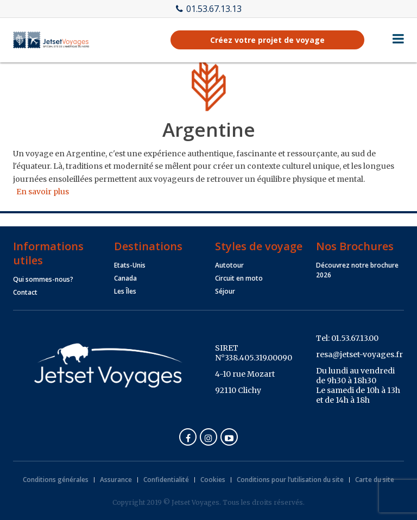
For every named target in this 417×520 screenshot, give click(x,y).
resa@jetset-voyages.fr (359, 354)
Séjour (225, 291)
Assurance (116, 479)
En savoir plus (42, 191)
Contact (25, 292)
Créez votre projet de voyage (267, 40)
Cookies (212, 479)
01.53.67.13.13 (209, 9)
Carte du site (374, 479)
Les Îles (125, 291)
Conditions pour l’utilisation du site (290, 479)
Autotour (229, 265)
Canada (125, 278)
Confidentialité (166, 479)
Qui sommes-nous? (43, 279)
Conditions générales (56, 479)
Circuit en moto (239, 278)
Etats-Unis (130, 265)
